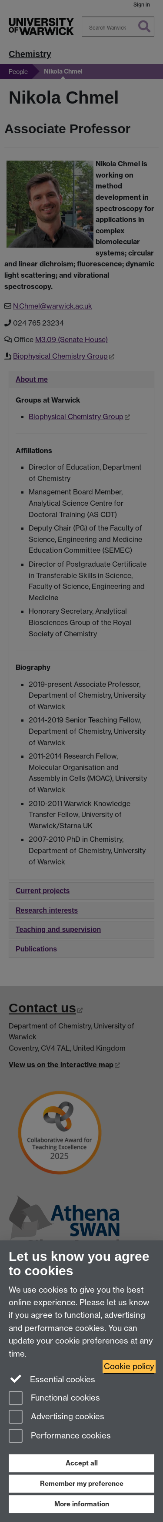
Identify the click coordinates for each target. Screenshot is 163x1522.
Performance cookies (60, 1436)
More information (81, 1504)
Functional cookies (54, 1399)
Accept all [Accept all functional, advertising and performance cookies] (82, 1463)
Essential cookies (52, 1378)
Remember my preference (81, 1483)
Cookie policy (129, 1366)
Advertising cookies (56, 1417)
